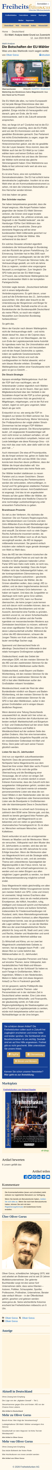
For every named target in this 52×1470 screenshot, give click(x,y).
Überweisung (35, 1054)
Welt (17, 26)
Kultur (33, 26)
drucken (44, 55)
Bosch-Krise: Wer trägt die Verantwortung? (20, 1420)
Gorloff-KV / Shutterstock (40, 89)
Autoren (33, 15)
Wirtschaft (25, 26)
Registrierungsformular (14, 1207)
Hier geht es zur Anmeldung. (19, 1075)
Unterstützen (23, 15)
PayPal (13, 1054)
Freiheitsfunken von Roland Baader (19, 1089)
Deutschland (8, 26)
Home (5, 31)
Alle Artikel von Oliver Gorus (13, 1458)
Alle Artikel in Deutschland (12, 1411)
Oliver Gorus (12, 55)
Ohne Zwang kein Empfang (13, 1397)
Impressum (30, 20)
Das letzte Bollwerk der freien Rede (17, 1450)
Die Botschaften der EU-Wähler (26, 45)
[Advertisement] (26, 1361)
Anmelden (43, 4)
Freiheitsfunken (11, 15)
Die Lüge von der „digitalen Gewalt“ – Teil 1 (20, 1400)
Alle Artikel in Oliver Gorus (12, 1437)
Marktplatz (43, 15)
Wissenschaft (43, 26)
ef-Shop (45, 1150)
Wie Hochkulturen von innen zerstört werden (20, 1454)
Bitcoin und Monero (26, 1061)
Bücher (21, 20)
